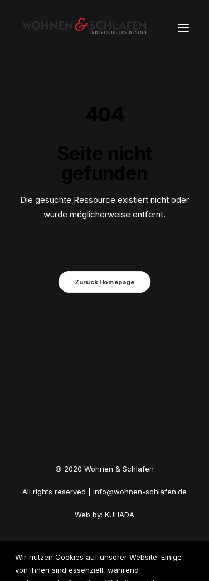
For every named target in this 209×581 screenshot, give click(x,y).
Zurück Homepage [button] (104, 282)
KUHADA (119, 514)
